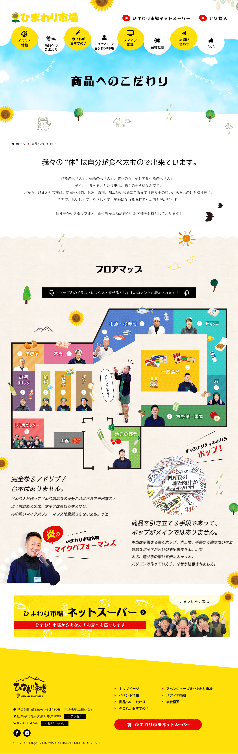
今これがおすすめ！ (134, 708)
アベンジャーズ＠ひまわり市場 (189, 689)
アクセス (76, 716)
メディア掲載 (176, 695)
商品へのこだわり (132, 702)
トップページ (129, 689)
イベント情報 (129, 695)
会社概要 (172, 702)
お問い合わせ (56, 723)
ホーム (20, 144)
